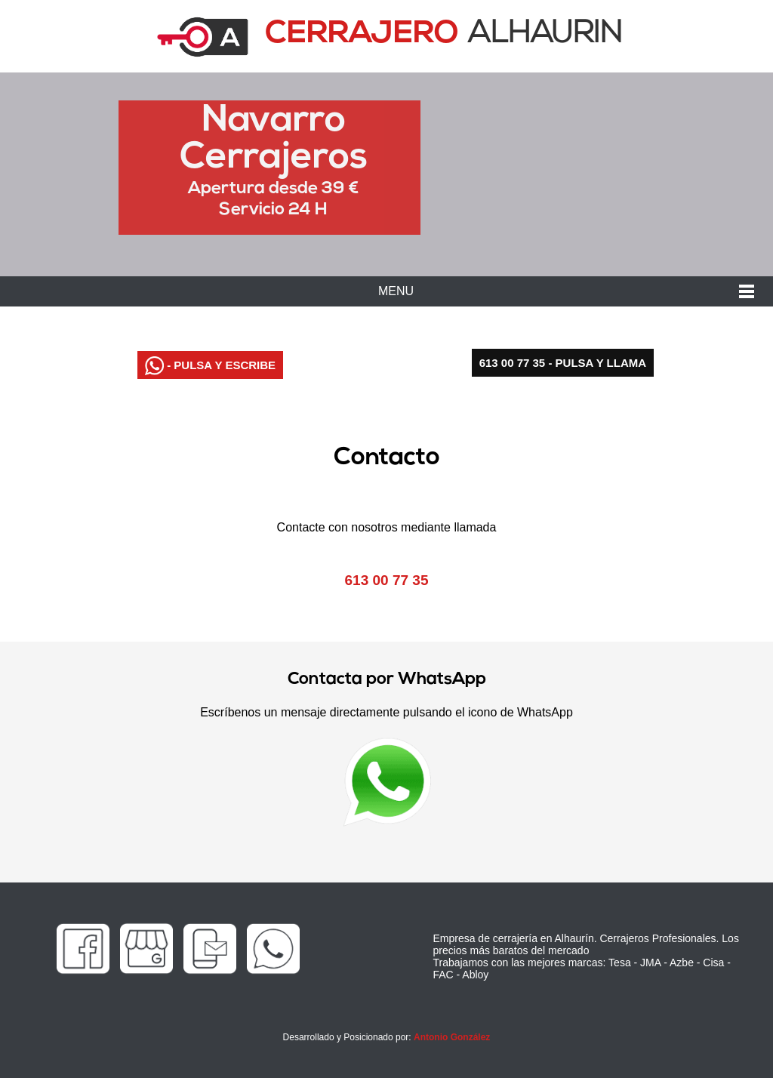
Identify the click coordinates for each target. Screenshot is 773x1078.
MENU (396, 291)
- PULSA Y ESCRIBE (210, 365)
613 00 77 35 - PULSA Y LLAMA (562, 362)
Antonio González (452, 1037)
